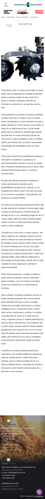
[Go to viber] (39, 492)
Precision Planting (22, 17)
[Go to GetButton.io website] (39, 496)
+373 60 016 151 (8, 436)
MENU (6, 5)
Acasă (3, 17)
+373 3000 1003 (8, 478)
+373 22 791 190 (8, 439)
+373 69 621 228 (8, 475)
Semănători (11, 17)
